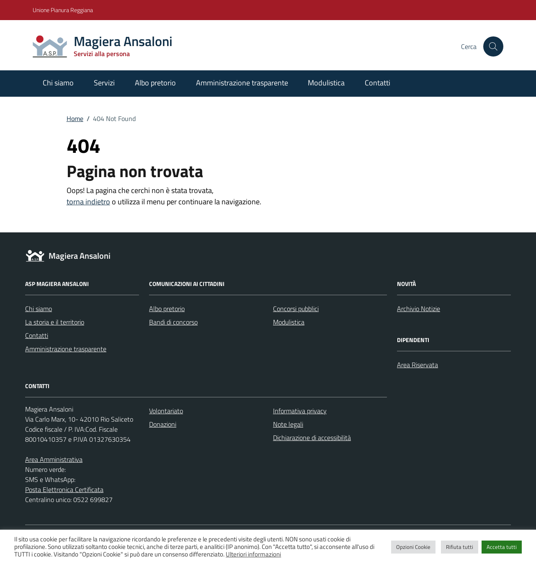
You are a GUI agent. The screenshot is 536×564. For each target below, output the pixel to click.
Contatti (377, 82)
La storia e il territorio (54, 322)
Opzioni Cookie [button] (413, 547)
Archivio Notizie (418, 309)
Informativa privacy (300, 411)
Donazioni (162, 424)
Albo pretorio (155, 82)
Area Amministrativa (53, 459)
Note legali (288, 424)
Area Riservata (417, 365)
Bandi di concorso (173, 322)
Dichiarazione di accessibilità (312, 438)
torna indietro (88, 201)
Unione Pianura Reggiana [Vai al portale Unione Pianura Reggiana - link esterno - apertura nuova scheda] (63, 9)
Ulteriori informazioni (253, 554)
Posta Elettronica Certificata (64, 489)
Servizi (104, 82)
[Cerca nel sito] (493, 46)
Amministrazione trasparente (242, 82)
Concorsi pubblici (296, 309)
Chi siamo (58, 82)
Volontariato (166, 411)
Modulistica (326, 82)
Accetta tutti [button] (502, 547)
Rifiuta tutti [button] (459, 547)
